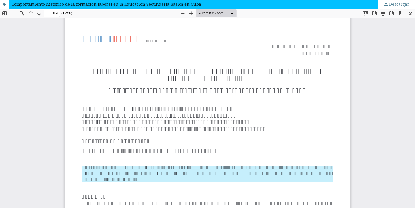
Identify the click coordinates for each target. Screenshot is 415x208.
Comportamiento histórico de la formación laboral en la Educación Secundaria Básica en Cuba (106, 4)
